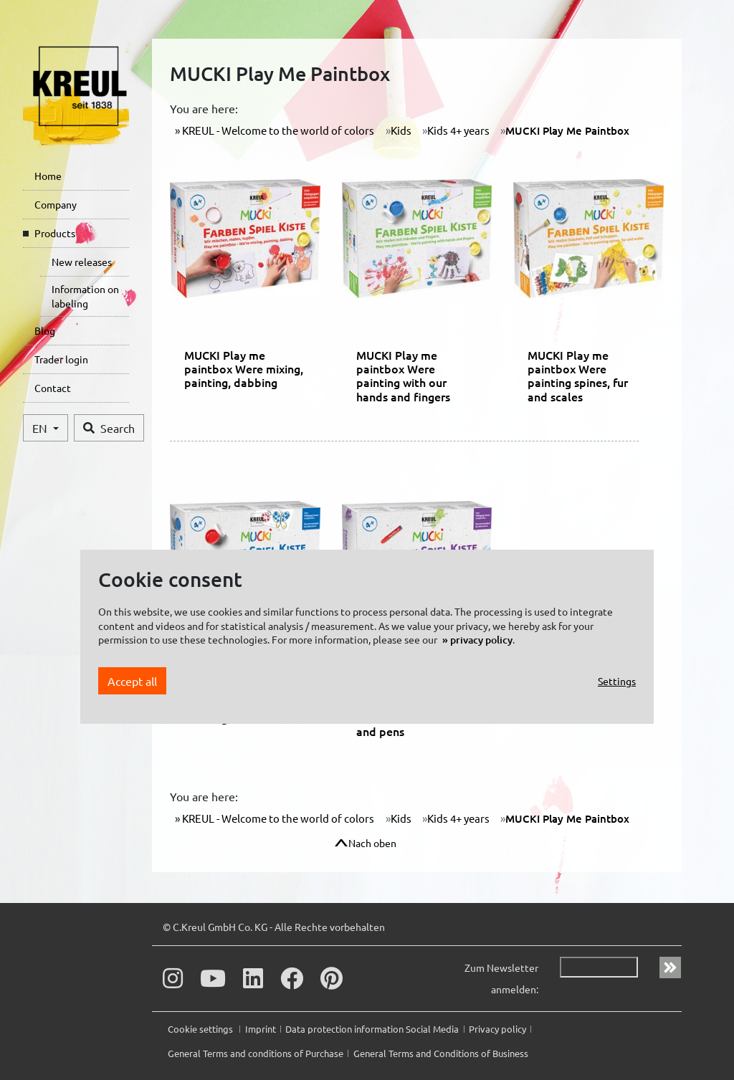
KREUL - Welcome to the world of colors (277, 130)
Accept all (132, 681)
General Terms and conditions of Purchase (255, 1053)
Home (48, 175)
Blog (44, 330)
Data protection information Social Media (372, 1029)
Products (54, 232)
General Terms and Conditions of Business (440, 1053)
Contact (52, 387)
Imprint (260, 1029)
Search (109, 428)
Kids (401, 130)
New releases (82, 261)
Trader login (61, 359)
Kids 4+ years (458, 130)
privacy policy (481, 639)
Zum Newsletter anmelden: (501, 978)
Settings (617, 680)
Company (55, 204)
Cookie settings (201, 1029)
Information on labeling (85, 296)
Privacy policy (497, 1029)
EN (41, 428)
